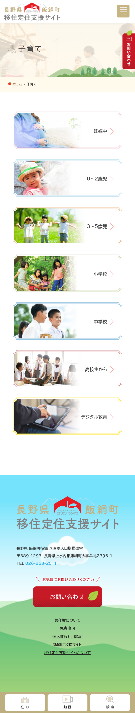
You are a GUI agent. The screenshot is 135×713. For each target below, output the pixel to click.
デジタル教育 (94, 417)
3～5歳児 (97, 226)
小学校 (100, 274)
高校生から (96, 369)
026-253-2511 (40, 563)
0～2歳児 (97, 178)
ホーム (17, 84)
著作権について (68, 620)
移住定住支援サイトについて (67, 653)
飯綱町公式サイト (67, 644)
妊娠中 (100, 131)
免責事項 (67, 628)
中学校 (100, 321)
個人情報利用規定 (68, 636)
